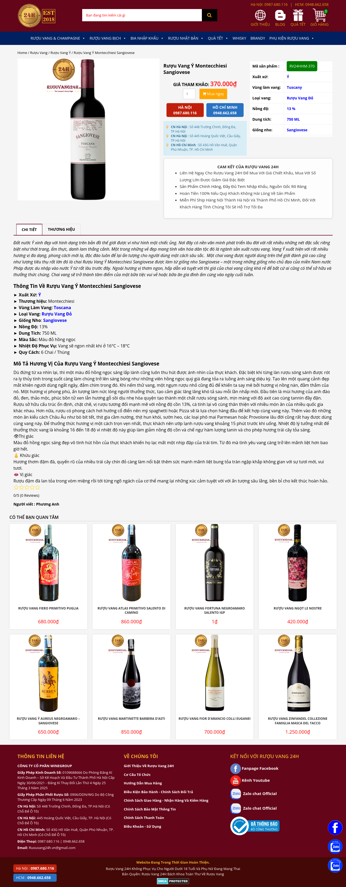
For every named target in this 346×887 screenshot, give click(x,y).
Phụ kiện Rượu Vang (291, 38)
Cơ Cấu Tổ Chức (137, 774)
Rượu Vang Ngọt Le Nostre (298, 608)
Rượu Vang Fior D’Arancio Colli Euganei (215, 718)
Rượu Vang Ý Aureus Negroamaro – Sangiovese (48, 720)
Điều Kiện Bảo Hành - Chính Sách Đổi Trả (158, 791)
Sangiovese (297, 129)
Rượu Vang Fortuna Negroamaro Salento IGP (214, 610)
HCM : (33, 877)
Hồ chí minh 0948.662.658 (224, 110)
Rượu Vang (38, 52)
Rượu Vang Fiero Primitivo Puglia (48, 608)
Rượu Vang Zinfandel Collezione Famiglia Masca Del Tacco (298, 720)
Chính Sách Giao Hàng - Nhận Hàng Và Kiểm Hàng (166, 800)
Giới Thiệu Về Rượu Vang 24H (149, 765)
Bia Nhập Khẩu (147, 38)
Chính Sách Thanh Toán (144, 817)
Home (22, 52)
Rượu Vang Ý (61, 52)
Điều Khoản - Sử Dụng (142, 826)
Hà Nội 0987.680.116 (185, 110)
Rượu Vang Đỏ (300, 97)
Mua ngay (213, 93)
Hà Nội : (35, 868)
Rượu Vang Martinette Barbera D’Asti (131, 718)
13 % (291, 108)
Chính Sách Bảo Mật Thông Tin (150, 809)
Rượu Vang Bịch (108, 38)
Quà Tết (218, 38)
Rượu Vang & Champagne (58, 38)
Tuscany (294, 87)
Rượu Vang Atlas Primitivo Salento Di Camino (131, 610)
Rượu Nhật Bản (186, 38)
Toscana (62, 307)
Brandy (258, 38)
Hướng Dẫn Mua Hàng (143, 783)
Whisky (239, 38)
